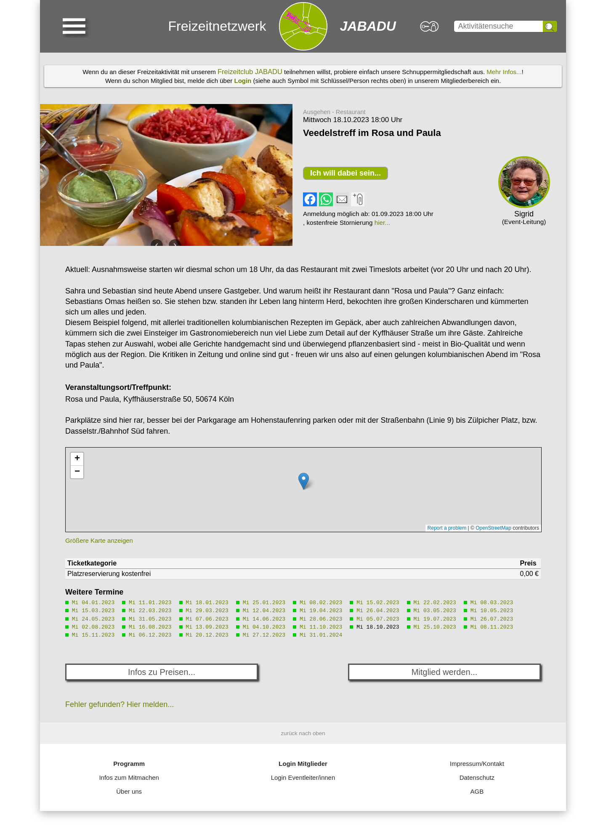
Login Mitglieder (303, 763)
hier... (382, 222)
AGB (477, 791)
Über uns (129, 791)
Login (242, 80)
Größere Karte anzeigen (99, 540)
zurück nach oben (303, 733)
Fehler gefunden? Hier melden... (119, 704)
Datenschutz (477, 777)
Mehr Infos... (503, 71)
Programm (129, 763)
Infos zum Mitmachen (129, 777)
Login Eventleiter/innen (303, 777)
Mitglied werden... (445, 672)
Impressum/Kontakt (477, 763)
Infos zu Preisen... (161, 672)
